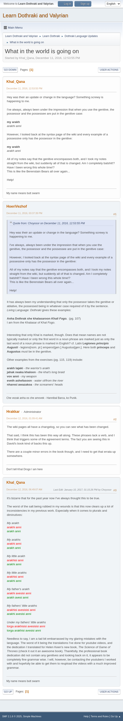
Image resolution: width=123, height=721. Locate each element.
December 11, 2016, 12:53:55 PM (24, 88)
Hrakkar (13, 411)
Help (86, 716)
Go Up (8, 691)
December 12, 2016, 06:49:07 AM (24, 489)
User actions (109, 69)
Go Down (10, 69)
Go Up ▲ (116, 716)
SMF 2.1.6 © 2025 (12, 716)
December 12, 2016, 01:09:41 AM (24, 418)
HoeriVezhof (16, 206)
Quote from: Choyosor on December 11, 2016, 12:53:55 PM (49, 223)
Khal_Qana (15, 82)
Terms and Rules (100, 716)
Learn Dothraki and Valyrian (35, 15)
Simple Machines (32, 716)
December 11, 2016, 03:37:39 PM (24, 213)
